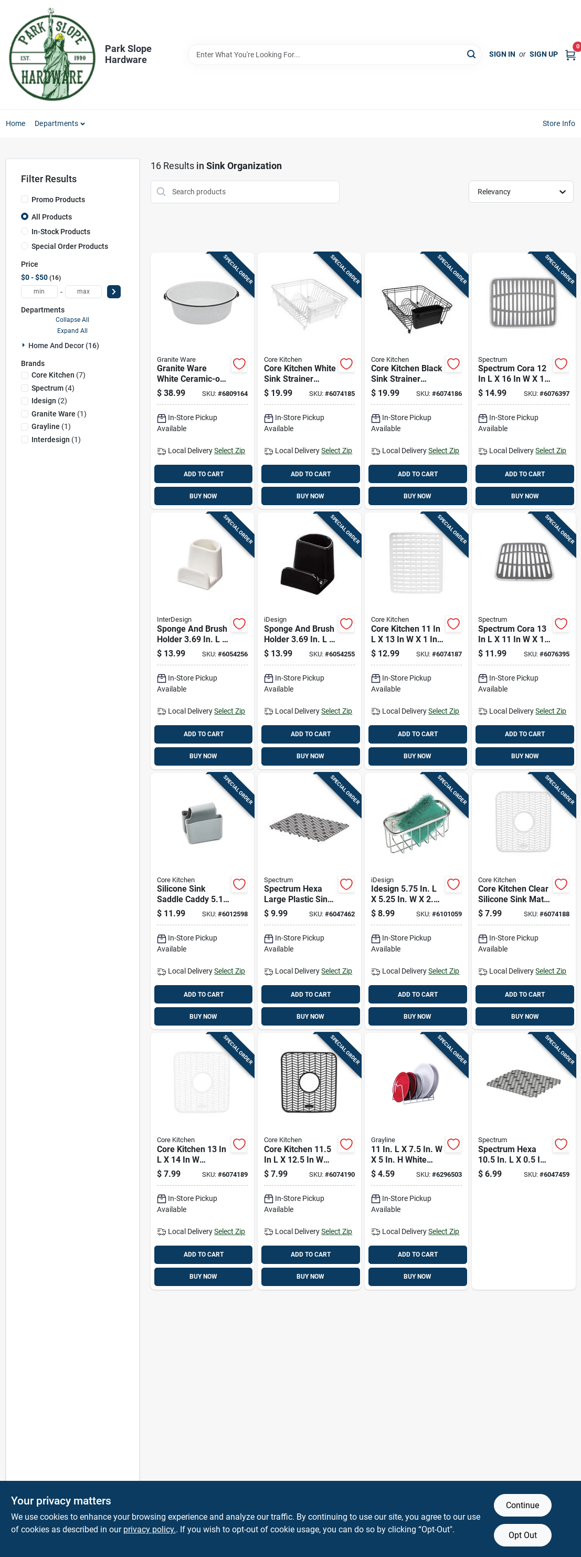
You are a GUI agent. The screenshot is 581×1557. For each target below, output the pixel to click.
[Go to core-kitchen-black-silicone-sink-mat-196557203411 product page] (309, 1161)
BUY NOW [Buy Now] (203, 496)
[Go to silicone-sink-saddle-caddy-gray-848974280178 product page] (202, 901)
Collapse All (72, 319)
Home (16, 123)
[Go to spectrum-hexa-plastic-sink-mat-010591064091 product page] (523, 1161)
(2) (49, 400)
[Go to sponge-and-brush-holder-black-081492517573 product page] (309, 641)
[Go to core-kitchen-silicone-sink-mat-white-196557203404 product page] (202, 1161)
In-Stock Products (60, 231)
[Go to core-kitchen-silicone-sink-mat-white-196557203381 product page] (416, 641)
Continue (522, 1505)
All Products (51, 217)
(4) (53, 388)
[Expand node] (25, 345)
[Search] (472, 53)
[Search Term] (335, 54)
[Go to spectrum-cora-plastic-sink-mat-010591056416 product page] (523, 641)
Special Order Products (69, 246)
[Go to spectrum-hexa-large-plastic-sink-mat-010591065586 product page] (309, 901)
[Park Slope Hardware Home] (52, 54)
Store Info (559, 123)
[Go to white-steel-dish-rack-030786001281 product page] (416, 1161)
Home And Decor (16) (63, 345)
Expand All (72, 331)
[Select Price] (114, 291)
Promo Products (58, 199)
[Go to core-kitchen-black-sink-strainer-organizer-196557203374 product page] (416, 381)
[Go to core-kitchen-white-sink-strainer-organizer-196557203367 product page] (309, 381)
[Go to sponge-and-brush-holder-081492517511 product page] (202, 641)
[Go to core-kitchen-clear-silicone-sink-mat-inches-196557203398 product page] (523, 901)
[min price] (39, 291)
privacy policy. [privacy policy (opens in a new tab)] (149, 1529)
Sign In (502, 54)
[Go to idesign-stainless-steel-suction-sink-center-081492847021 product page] (416, 901)
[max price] (83, 291)
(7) (58, 375)
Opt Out (523, 1535)
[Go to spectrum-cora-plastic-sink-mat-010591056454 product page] (523, 381)
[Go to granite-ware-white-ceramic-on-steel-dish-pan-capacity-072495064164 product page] (202, 381)
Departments (56, 123)
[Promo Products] (24, 199)
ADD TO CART (204, 474)
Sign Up (544, 54)
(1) (59, 414)
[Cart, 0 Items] (570, 54)
